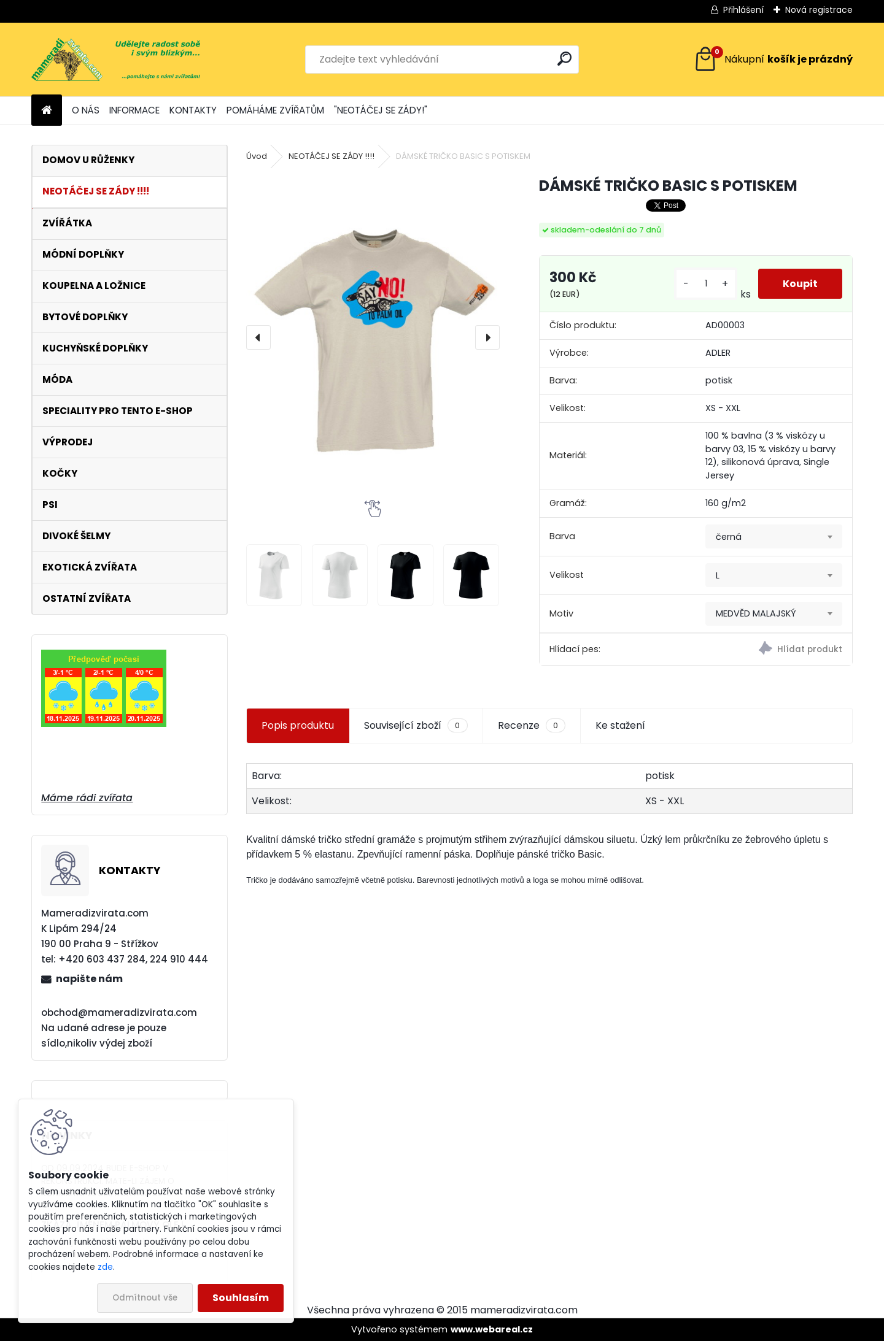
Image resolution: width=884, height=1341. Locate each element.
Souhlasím (240, 1298)
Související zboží (415, 725)
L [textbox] (717, 575)
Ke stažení (620, 725)
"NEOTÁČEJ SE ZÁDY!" (380, 110)
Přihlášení (743, 10)
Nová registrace (819, 10)
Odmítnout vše (144, 1298)
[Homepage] (46, 111)
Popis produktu (298, 725)
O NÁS (85, 110)
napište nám (89, 979)
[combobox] (773, 536)
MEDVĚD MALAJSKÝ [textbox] (756, 613)
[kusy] (705, 283)
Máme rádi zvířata (87, 798)
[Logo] (115, 59)
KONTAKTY (193, 110)
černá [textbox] (729, 537)
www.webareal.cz (492, 1329)
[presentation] (258, 337)
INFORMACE (134, 110)
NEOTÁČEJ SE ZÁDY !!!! (331, 156)
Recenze (531, 725)
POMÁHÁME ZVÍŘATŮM (275, 110)
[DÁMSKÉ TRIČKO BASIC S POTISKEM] (372, 337)
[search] (564, 59)
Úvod (256, 156)
